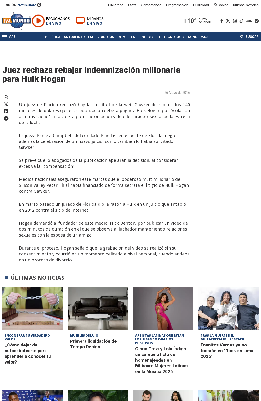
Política (52, 47)
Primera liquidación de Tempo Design (93, 344)
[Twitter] (229, 26)
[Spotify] (257, 26)
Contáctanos (151, 6)
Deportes (126, 47)
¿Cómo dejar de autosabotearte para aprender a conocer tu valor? (28, 353)
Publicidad (201, 6)
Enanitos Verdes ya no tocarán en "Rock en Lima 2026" (227, 350)
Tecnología (173, 47)
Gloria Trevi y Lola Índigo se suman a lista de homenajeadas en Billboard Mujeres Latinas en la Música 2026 (161, 360)
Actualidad (74, 47)
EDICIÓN (21, 6)
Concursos (198, 47)
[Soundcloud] (250, 26)
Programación (177, 6)
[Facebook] (222, 26)
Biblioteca (115, 6)
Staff (132, 6)
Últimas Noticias (246, 6)
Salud (154, 47)
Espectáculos (101, 47)
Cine (142, 47)
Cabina (221, 6)
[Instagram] (236, 26)
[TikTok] (242, 26)
